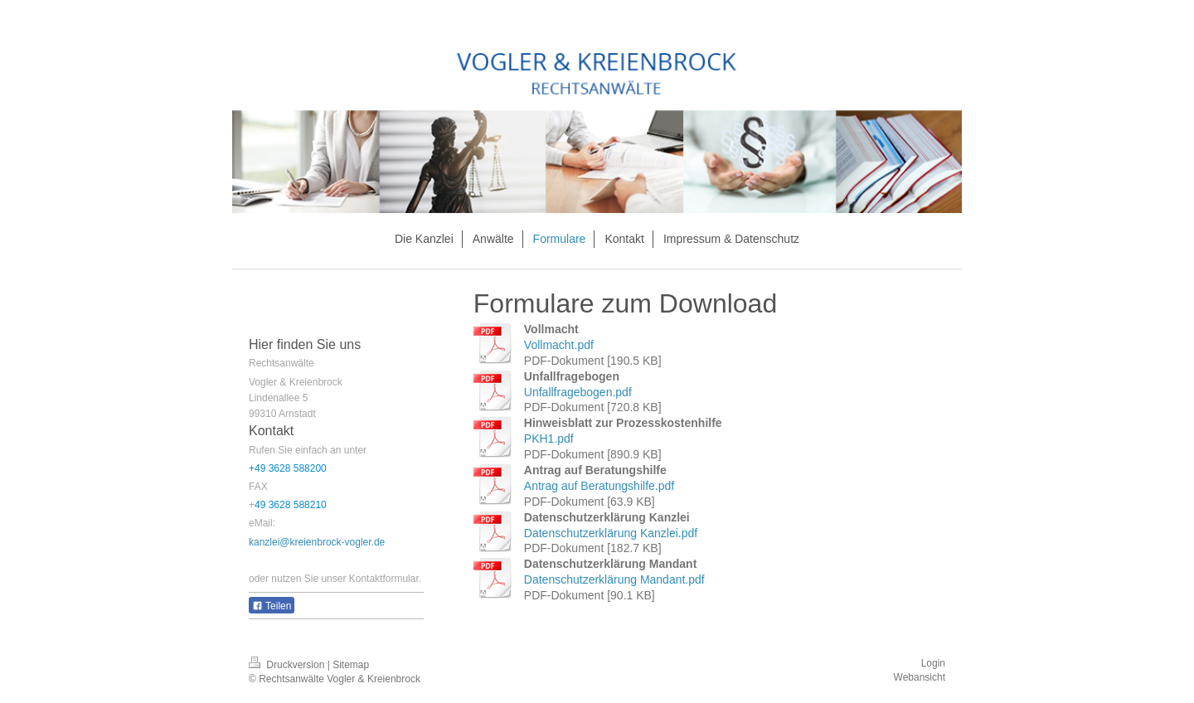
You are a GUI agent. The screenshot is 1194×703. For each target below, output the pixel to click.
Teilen (271, 606)
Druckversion (288, 665)
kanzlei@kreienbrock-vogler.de (317, 542)
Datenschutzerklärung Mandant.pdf (614, 579)
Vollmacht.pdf (559, 345)
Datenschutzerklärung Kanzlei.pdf (610, 533)
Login (933, 663)
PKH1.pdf (549, 438)
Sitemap (350, 665)
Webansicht (919, 677)
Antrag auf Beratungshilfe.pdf (599, 485)
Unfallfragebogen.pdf (578, 392)
